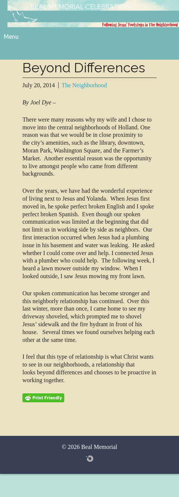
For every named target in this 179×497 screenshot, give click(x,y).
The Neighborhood (84, 85)
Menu (11, 36)
